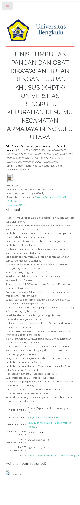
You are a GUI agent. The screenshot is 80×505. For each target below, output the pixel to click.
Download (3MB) (16, 205)
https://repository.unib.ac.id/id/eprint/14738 (53, 455)
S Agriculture (35, 417)
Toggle (7, 6)
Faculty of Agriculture (40, 422)
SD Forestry (52, 417)
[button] (8, 472)
